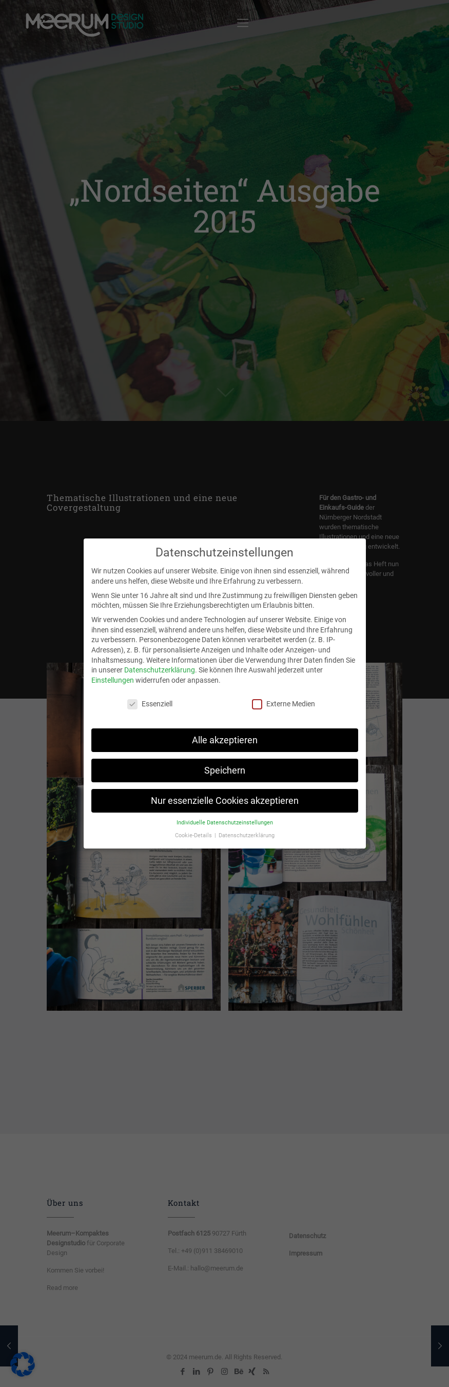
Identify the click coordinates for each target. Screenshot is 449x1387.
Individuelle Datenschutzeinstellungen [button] (225, 816)
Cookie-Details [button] (194, 829)
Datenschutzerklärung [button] (247, 829)
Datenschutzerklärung (159, 664)
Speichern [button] (224, 764)
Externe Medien (283, 697)
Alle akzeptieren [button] (225, 733)
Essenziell (149, 697)
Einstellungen (112, 674)
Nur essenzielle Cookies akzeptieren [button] (225, 794)
